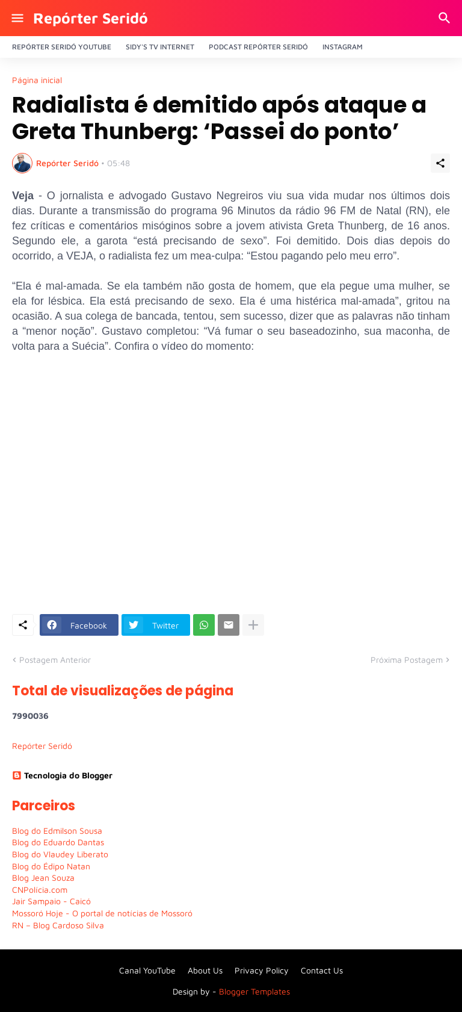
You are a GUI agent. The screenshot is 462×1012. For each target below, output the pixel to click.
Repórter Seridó (90, 17)
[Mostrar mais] (253, 625)
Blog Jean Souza (43, 877)
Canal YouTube (147, 970)
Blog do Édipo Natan (51, 866)
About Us (205, 970)
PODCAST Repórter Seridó (258, 46)
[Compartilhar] (440, 163)
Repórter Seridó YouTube (61, 46)
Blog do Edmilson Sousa (57, 830)
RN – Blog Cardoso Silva (58, 925)
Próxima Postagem (407, 659)
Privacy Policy (262, 970)
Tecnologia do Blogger (62, 775)
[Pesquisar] (446, 18)
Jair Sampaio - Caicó (51, 901)
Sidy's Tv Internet (160, 46)
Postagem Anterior (55, 659)
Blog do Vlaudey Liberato (60, 854)
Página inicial (37, 80)
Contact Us (322, 970)
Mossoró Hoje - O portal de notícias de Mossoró (102, 913)
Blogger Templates (254, 991)
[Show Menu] (16, 18)
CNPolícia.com (39, 889)
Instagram (342, 46)
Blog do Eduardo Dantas (58, 842)
